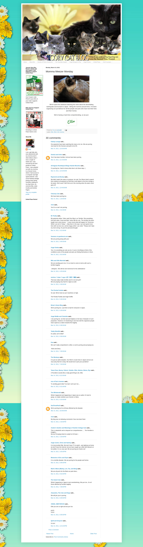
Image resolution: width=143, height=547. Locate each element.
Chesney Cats (55, 194)
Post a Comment (54, 530)
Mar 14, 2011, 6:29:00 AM (58, 310)
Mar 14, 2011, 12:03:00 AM (59, 148)
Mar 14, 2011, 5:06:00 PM (58, 462)
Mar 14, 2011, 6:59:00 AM (58, 336)
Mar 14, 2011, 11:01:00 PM (59, 526)
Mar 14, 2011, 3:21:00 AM (58, 230)
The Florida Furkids (57, 290)
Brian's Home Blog (57, 305)
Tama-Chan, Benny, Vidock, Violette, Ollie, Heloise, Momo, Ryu (71, 370)
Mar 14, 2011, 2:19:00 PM (58, 422)
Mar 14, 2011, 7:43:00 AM (58, 364)
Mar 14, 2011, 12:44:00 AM (59, 187)
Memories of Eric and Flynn (59, 457)
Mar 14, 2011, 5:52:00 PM (58, 474)
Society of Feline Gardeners (45, 62)
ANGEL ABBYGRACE (57, 504)
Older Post (93, 533)
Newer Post (49, 533)
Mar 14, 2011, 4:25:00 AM (58, 271)
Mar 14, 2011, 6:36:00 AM (58, 325)
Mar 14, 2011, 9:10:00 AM (58, 399)
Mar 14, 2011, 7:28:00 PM (58, 487)
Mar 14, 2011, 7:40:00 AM (58, 351)
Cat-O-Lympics (107, 62)
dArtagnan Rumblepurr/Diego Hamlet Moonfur (65, 166)
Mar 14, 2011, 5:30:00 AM (58, 299)
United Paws (96, 62)
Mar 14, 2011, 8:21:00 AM (58, 375)
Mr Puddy (54, 216)
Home (25, 62)
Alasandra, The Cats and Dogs (60, 493)
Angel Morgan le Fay (75, 62)
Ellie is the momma (59, 132)
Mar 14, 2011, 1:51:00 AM (58, 210)
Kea (52, 342)
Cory (29, 149)
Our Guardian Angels (61, 62)
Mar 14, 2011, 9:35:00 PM (58, 515)
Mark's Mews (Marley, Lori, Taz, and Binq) (64, 469)
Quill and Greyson (56, 521)
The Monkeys (55, 357)
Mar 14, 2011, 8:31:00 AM (58, 386)
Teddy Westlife (55, 331)
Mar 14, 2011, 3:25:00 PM (58, 451)
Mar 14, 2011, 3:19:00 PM (58, 436)
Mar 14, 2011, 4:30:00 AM (58, 284)
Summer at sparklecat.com (59, 236)
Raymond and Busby (57, 177)
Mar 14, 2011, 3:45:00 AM (58, 241)
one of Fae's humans (57, 381)
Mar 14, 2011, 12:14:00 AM (59, 160)
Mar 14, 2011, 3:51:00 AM (58, 254)
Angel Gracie (87, 62)
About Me (32, 62)
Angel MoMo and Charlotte (59, 316)
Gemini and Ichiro (56, 154)
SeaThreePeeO (55, 405)
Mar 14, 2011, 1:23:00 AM (58, 199)
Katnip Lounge (55, 141)
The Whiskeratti (56, 392)
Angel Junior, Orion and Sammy (61, 443)
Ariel (52, 205)
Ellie (52, 132)
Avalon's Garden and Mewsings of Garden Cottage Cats (68, 428)
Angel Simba (55, 247)
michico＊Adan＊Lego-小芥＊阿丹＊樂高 (63, 277)
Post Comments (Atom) (61, 537)
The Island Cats (56, 480)
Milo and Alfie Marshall (58, 260)
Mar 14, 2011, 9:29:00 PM (58, 498)
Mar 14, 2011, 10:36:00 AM (59, 411)
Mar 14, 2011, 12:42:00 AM (59, 171)
